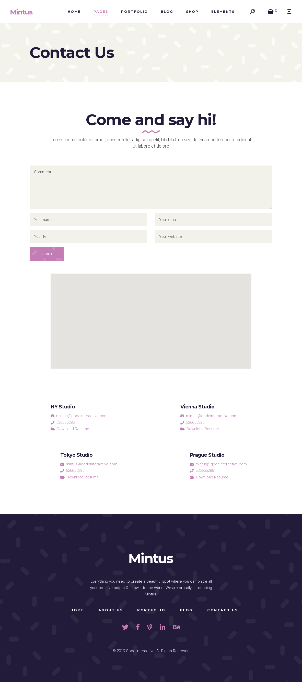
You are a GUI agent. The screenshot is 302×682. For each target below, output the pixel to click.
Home (77, 610)
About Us (110, 610)
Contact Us (222, 610)
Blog (186, 610)
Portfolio (151, 610)
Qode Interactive (140, 651)
